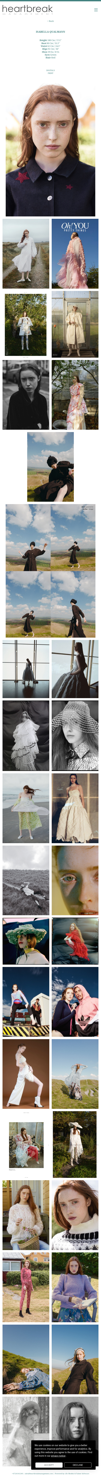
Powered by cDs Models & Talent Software (72, 1473)
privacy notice (58, 1455)
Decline (78, 1465)
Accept (49, 1465)
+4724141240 (17, 1473)
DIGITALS (50, 70)
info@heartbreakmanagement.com (39, 1473)
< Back (50, 21)
